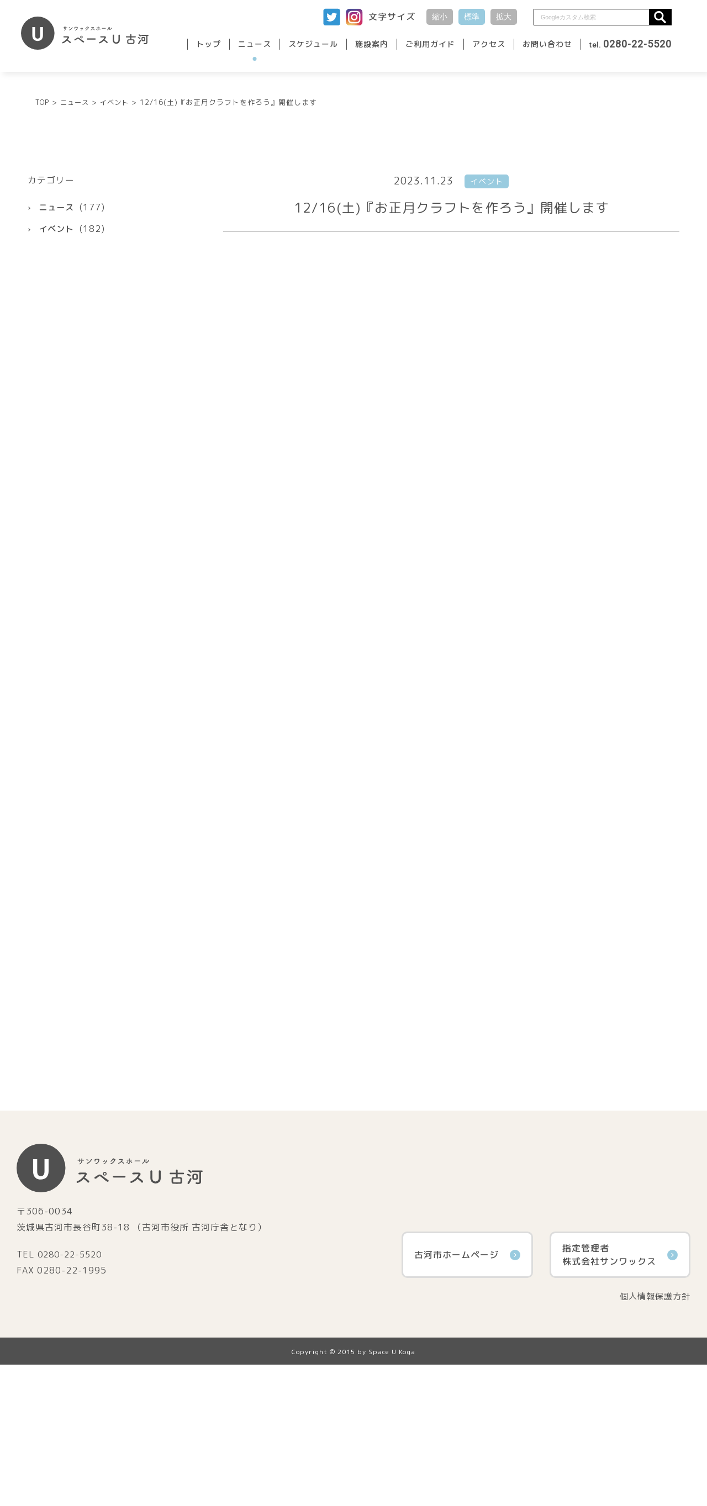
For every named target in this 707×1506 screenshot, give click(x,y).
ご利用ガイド (430, 44)
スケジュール (313, 44)
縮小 (439, 16)
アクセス (488, 44)
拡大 (503, 16)
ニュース (254, 44)
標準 (471, 16)
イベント (57, 369)
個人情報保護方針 (652, 1437)
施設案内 (371, 44)
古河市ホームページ (467, 1395)
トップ (208, 44)
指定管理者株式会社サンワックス (620, 1395)
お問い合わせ (547, 44)
